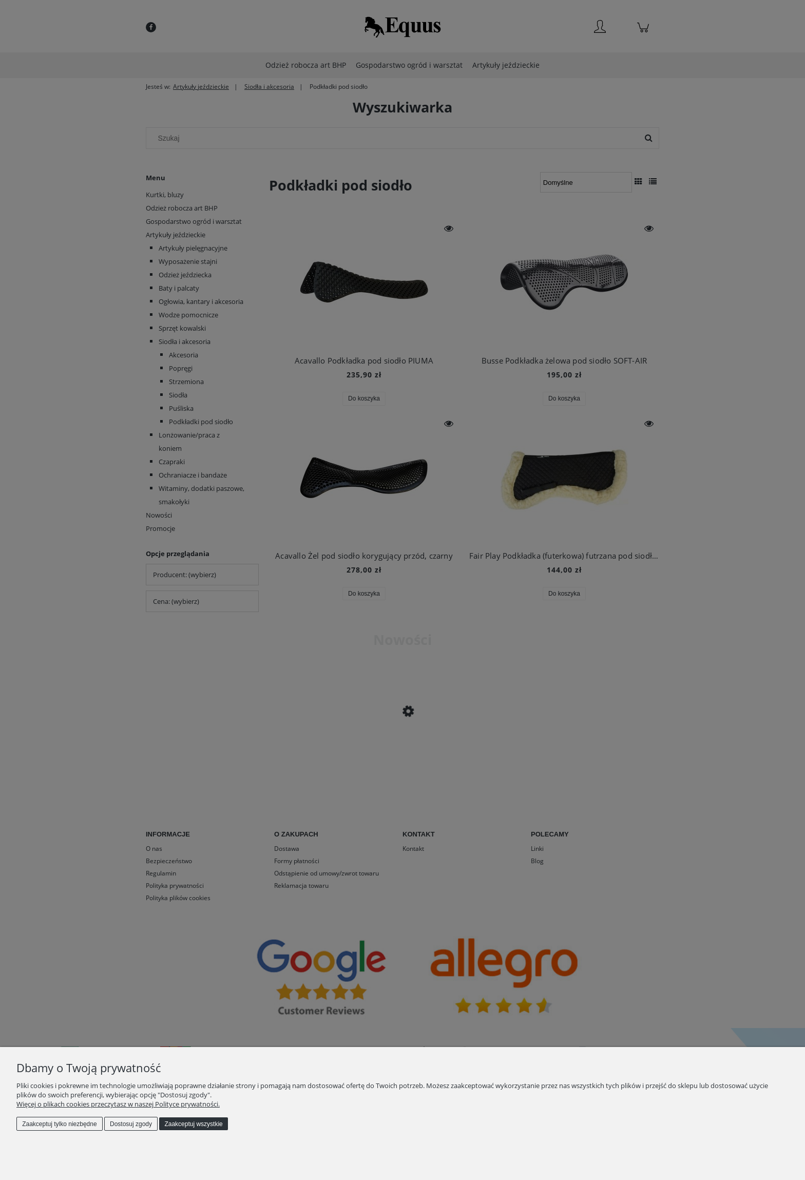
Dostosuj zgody (131, 1124)
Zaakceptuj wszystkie (193, 1124)
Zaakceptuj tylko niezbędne (59, 1124)
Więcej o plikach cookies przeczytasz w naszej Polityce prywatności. (118, 1104)
